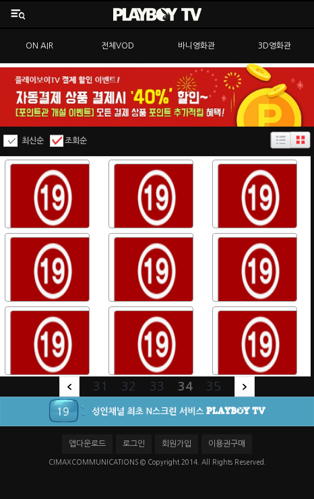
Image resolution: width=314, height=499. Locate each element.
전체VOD (117, 46)
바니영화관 (196, 46)
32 (128, 386)
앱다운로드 (87, 444)
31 (100, 386)
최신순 (33, 141)
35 (213, 386)
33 (157, 386)
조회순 (76, 141)
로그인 (134, 444)
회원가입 (176, 444)
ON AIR (39, 46)
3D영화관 (274, 46)
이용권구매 (226, 444)
